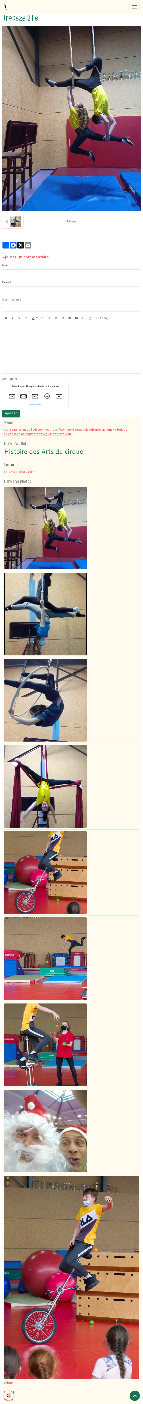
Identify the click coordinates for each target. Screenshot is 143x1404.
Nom (5, 265)
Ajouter (11, 413)
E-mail (6, 283)
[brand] (6, 6)
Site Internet (11, 300)
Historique (119, 430)
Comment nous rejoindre (78, 430)
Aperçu (102, 318)
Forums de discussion (19, 472)
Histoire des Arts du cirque (43, 452)
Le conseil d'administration (23, 434)
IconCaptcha (34, 404)
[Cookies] (8, 1395)
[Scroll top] (135, 1396)
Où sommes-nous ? (46, 430)
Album (9, 1383)
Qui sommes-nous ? (18, 430)
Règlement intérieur (56, 434)
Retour (71, 222)
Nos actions (104, 430)
